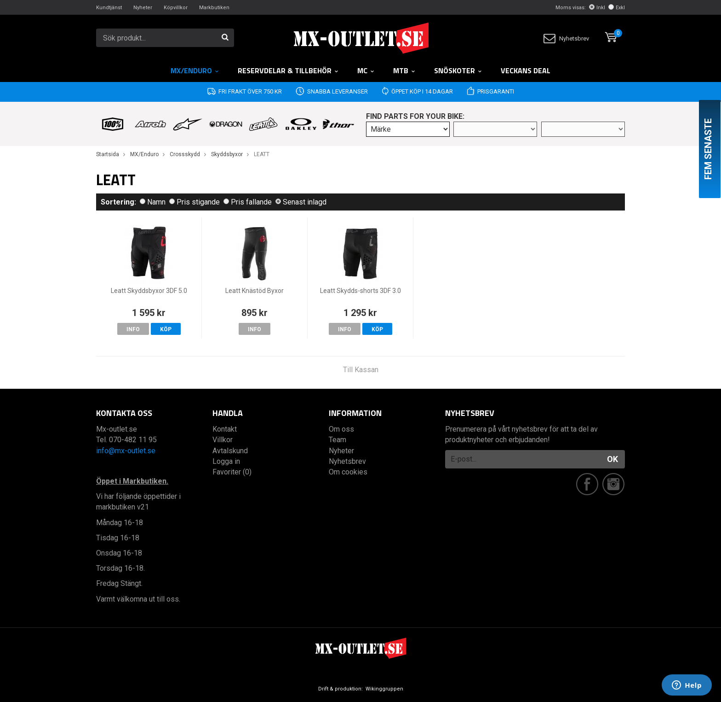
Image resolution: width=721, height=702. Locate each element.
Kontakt (224, 429)
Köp (166, 329)
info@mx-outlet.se (125, 450)
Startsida (107, 154)
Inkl (597, 8)
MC (366, 70)
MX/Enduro (195, 70)
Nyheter (142, 8)
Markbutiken (214, 8)
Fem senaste (708, 149)
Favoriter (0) (232, 472)
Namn (153, 202)
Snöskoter (458, 70)
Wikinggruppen (384, 689)
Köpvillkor (176, 8)
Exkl (616, 8)
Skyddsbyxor (227, 154)
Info (133, 329)
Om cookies (348, 472)
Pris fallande (247, 202)
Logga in (226, 461)
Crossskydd (185, 154)
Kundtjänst (109, 8)
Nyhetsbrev (566, 38)
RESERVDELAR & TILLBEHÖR (288, 70)
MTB (404, 70)
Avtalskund (230, 450)
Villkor (222, 439)
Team (337, 439)
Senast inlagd (300, 202)
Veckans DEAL (525, 70)
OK (612, 459)
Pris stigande (194, 202)
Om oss (341, 429)
